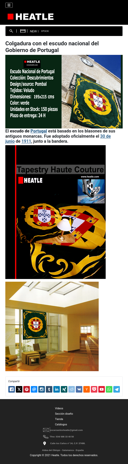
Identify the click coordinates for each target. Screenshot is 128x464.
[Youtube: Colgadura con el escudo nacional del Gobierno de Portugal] (101, 389)
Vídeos (59, 408)
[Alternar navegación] (9, 5)
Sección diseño (64, 413)
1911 (26, 141)
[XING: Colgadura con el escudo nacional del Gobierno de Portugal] (64, 389)
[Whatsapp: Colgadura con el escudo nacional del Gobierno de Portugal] (109, 389)
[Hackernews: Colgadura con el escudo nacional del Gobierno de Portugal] (86, 389)
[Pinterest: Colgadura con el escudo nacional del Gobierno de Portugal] (26, 389)
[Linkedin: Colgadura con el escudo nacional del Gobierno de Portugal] (56, 389)
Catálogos (61, 424)
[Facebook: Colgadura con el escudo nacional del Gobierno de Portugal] (11, 389)
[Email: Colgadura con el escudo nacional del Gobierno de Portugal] (34, 389)
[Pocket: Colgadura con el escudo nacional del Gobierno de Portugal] (94, 389)
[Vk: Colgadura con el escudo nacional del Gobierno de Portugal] (79, 389)
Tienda (59, 419)
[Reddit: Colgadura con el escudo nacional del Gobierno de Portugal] (71, 389)
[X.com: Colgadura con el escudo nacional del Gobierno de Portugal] (19, 389)
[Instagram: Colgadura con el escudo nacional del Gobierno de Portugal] (41, 389)
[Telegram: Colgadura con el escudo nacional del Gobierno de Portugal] (116, 389)
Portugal (38, 130)
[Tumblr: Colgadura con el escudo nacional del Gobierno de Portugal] (49, 389)
